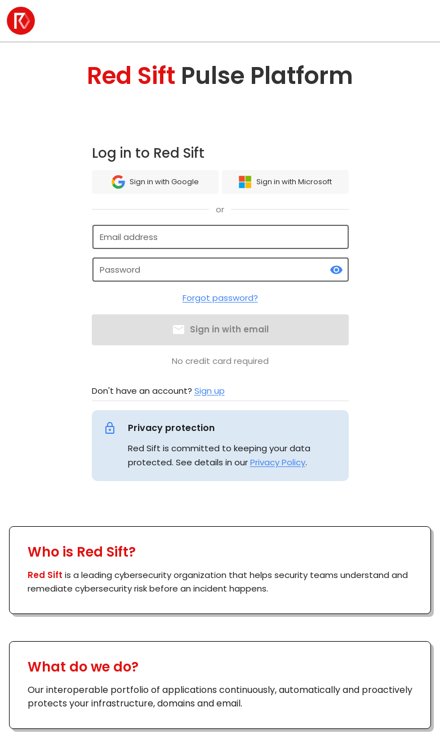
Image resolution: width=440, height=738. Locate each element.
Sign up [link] (209, 391)
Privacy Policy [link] (277, 462)
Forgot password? (220, 298)
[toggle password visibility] (336, 270)
